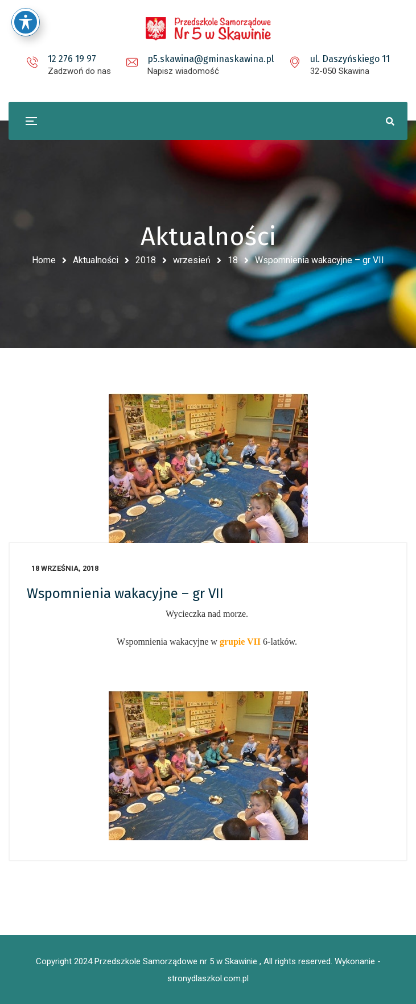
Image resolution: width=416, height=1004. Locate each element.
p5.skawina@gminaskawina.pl (210, 58)
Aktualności (95, 260)
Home (44, 260)
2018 (145, 260)
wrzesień (192, 260)
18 (233, 260)
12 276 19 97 (72, 58)
